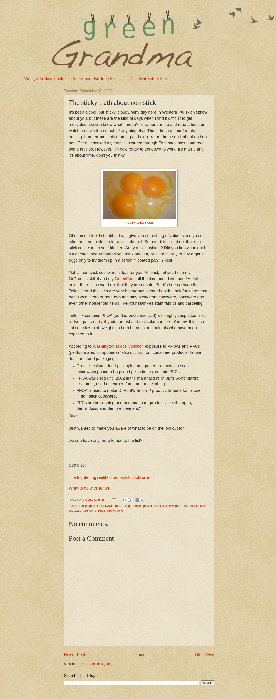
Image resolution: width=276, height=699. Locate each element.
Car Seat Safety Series (151, 78)
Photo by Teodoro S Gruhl (139, 222)
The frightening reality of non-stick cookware (109, 477)
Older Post (204, 655)
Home (140, 655)
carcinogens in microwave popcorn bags (105, 506)
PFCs (101, 510)
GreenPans (125, 278)
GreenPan (186, 506)
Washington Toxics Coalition (118, 346)
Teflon (120, 510)
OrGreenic (89, 510)
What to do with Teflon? (90, 488)
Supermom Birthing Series (97, 78)
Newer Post (74, 655)
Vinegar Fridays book (43, 78)
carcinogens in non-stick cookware (155, 506)
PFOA (111, 510)
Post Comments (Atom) (97, 664)
